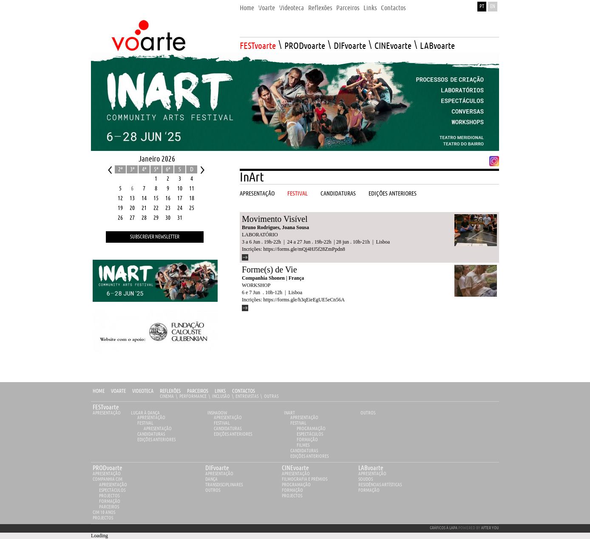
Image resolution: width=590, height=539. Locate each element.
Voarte (118, 391)
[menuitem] (247, 5)
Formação (307, 439)
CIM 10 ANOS (104, 512)
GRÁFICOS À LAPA (443, 528)
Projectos (109, 496)
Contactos (243, 391)
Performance (193, 396)
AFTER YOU (490, 528)
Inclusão (221, 396)
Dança (211, 479)
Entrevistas (246, 396)
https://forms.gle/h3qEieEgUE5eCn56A (304, 300)
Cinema (167, 396)
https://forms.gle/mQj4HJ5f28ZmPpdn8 (304, 249)
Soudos (365, 479)
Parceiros (197, 391)
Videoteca (142, 391)
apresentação (107, 473)
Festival (145, 423)
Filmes (303, 445)
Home (99, 391)
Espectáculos (310, 434)
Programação (311, 428)
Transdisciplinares (224, 484)
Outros (367, 413)
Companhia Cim (107, 479)
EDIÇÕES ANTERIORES (156, 439)
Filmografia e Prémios (304, 479)
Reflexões (170, 391)
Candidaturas (151, 434)
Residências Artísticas (380, 484)
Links (220, 391)
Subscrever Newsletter (154, 237)
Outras (271, 396)
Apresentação (107, 413)
